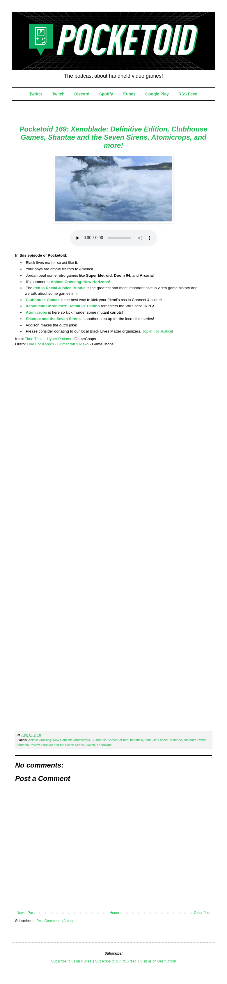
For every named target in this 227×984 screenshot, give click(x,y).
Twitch (58, 94)
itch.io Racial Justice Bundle (59, 288)
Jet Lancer (160, 740)
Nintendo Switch (195, 740)
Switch (90, 745)
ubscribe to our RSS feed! (117, 961)
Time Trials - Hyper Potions (48, 339)
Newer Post (26, 913)
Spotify (106, 94)
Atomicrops (36, 312)
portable (23, 745)
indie (148, 740)
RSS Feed (187, 94)
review (35, 745)
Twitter (35, 94)
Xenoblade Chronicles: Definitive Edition (63, 306)
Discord (81, 94)
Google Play (157, 94)
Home (114, 913)
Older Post (202, 913)
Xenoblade (104, 745)
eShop (123, 740)
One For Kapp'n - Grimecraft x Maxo (57, 344)
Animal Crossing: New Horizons (80, 282)
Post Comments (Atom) (54, 921)
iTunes (129, 94)
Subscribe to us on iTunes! (71, 961)
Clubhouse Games (43, 300)
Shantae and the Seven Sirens (53, 319)
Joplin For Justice (157, 331)
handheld (136, 740)
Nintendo (175, 740)
